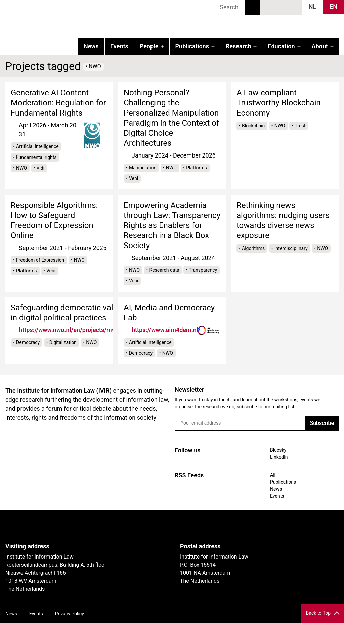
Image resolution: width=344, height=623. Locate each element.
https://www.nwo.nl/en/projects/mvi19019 (76, 329)
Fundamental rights (36, 157)
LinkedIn (281, 7)
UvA (83, 526)
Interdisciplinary (291, 248)
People (149, 46)
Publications (192, 46)
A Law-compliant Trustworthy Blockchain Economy (278, 103)
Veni (133, 178)
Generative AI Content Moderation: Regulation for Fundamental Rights (58, 103)
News (91, 46)
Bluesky (268, 7)
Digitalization (63, 342)
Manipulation (142, 167)
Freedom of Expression (40, 260)
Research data (164, 270)
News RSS (293, 7)
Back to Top (318, 613)
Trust (300, 125)
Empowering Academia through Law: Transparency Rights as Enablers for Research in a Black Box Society (172, 225)
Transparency (203, 270)
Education (281, 46)
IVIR (86, 19)
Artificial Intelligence (37, 146)
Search (252, 7)
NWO (21, 168)
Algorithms (253, 248)
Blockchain (253, 125)
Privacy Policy (69, 613)
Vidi (41, 168)
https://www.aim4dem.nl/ (166, 329)
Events (119, 46)
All (272, 475)
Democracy (28, 342)
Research (238, 46)
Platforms (196, 167)
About (320, 46)
